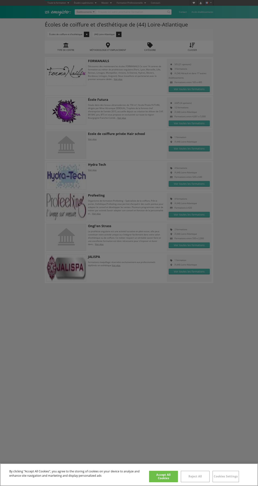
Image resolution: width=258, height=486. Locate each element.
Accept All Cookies (163, 476)
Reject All (195, 476)
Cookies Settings (226, 476)
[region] (129, 474)
